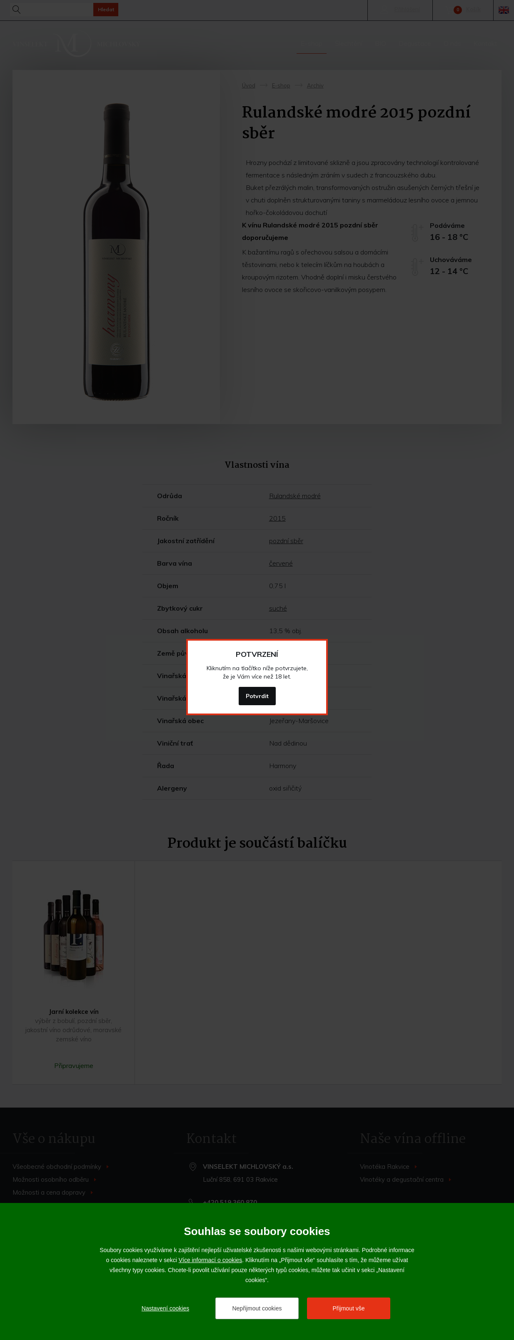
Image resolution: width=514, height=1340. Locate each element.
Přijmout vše (348, 1308)
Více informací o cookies (210, 1260)
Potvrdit (257, 696)
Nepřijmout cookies (257, 1308)
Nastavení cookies (165, 1308)
